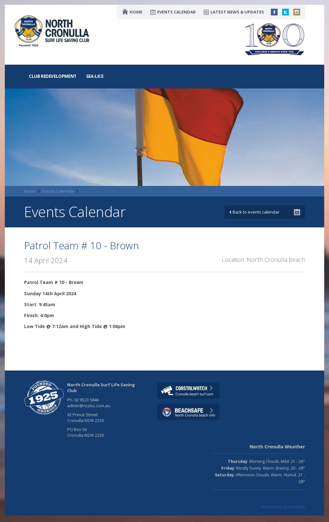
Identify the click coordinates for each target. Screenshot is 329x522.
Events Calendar (176, 12)
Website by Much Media (283, 506)
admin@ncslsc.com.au (88, 405)
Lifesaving (70, 59)
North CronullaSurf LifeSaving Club (53, 31)
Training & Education (116, 59)
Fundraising (231, 59)
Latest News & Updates (237, 12)
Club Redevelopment (52, 76)
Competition (166, 59)
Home (135, 12)
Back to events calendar (254, 212)
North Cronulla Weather (277, 447)
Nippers (198, 59)
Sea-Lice (94, 76)
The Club (39, 59)
